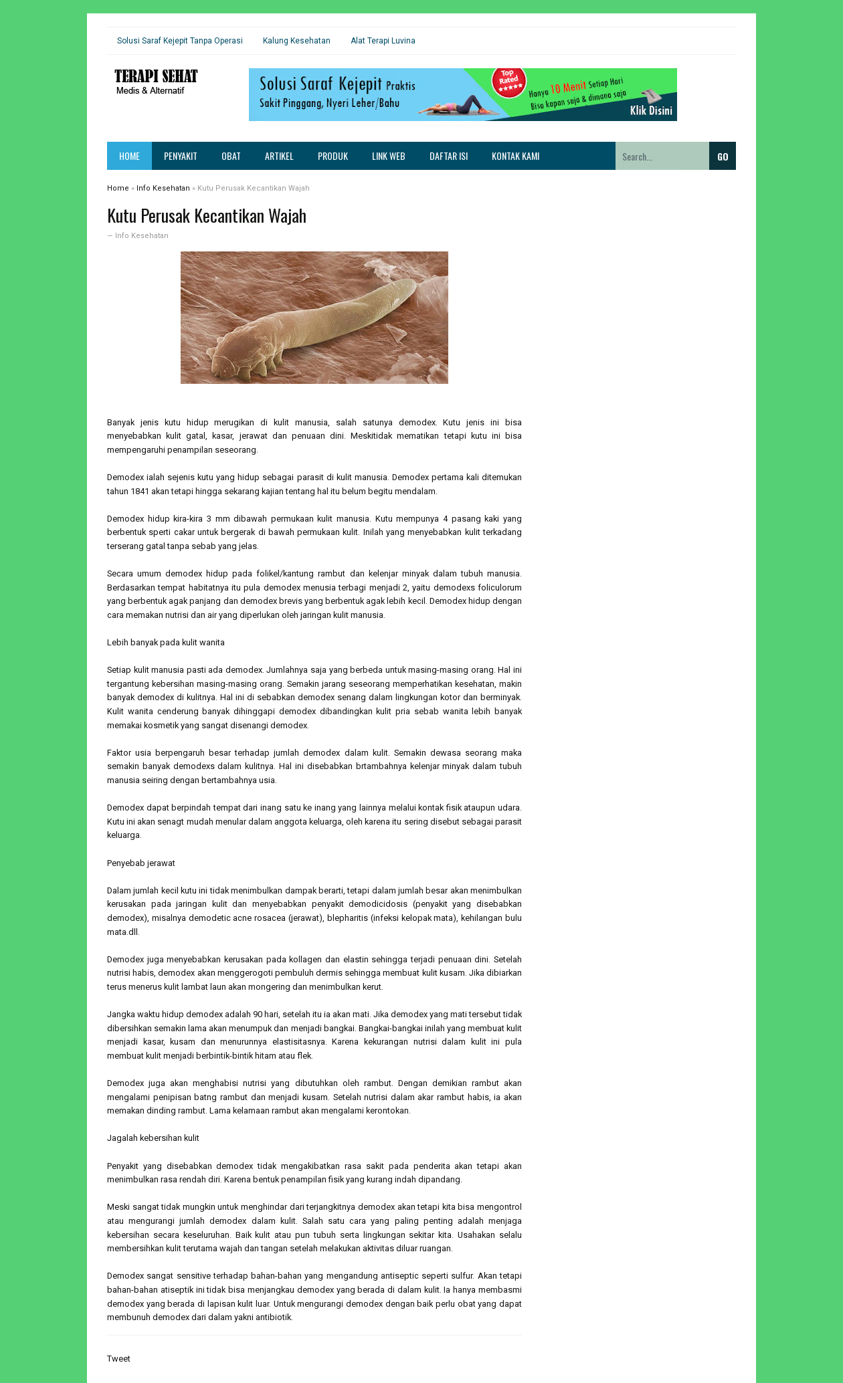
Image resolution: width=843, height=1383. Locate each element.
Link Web (388, 155)
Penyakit (180, 155)
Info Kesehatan (142, 235)
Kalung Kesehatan (297, 40)
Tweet (118, 1359)
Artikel (279, 155)
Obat (231, 155)
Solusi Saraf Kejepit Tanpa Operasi (180, 40)
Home (129, 155)
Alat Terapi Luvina (383, 40)
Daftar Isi (449, 155)
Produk (333, 155)
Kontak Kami (515, 155)
